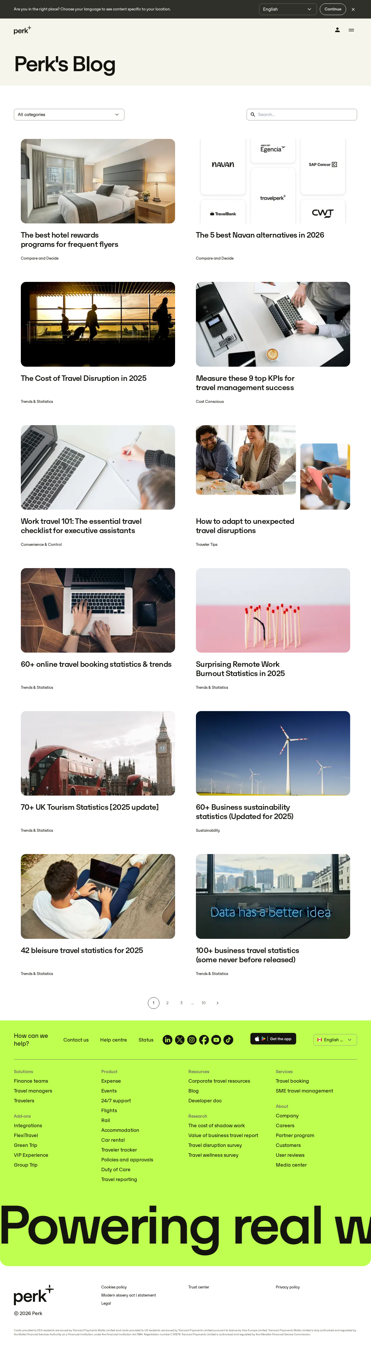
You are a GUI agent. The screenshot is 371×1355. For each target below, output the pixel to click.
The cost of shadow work (216, 1125)
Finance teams (31, 1081)
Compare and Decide (39, 258)
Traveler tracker (119, 1150)
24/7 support (116, 1100)
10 (203, 1002)
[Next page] (217, 1003)
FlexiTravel (26, 1135)
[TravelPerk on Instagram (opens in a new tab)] (192, 1040)
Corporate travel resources (219, 1081)
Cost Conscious (210, 401)
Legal (106, 1303)
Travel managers (33, 1091)
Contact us (76, 1040)
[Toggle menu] (351, 30)
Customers (288, 1145)
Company (287, 1115)
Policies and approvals (127, 1159)
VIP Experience (31, 1155)
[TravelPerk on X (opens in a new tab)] (180, 1040)
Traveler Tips (206, 544)
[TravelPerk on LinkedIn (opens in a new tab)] (167, 1040)
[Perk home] (22, 30)
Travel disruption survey (215, 1145)
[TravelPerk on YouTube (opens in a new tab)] (216, 1040)
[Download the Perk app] (273, 1039)
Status (146, 1040)
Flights (109, 1110)
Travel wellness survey (213, 1155)
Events (109, 1091)
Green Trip (25, 1145)
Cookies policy (114, 1287)
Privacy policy (288, 1287)
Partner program (295, 1135)
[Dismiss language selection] (353, 9)
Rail (105, 1120)
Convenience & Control (41, 544)
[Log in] (337, 30)
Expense (111, 1081)
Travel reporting (119, 1179)
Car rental (113, 1140)
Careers (285, 1125)
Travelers (24, 1100)
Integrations (28, 1125)
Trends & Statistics (37, 401)
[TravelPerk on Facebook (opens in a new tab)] (204, 1040)
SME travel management (304, 1091)
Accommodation (120, 1130)
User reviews (290, 1155)
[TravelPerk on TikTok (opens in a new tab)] (228, 1040)
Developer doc (205, 1100)
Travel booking (292, 1081)
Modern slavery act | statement (128, 1295)
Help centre (113, 1040)
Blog (193, 1091)
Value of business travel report (223, 1135)
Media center (291, 1165)
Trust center (198, 1287)
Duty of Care (116, 1169)
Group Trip (26, 1165)
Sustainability (208, 830)
